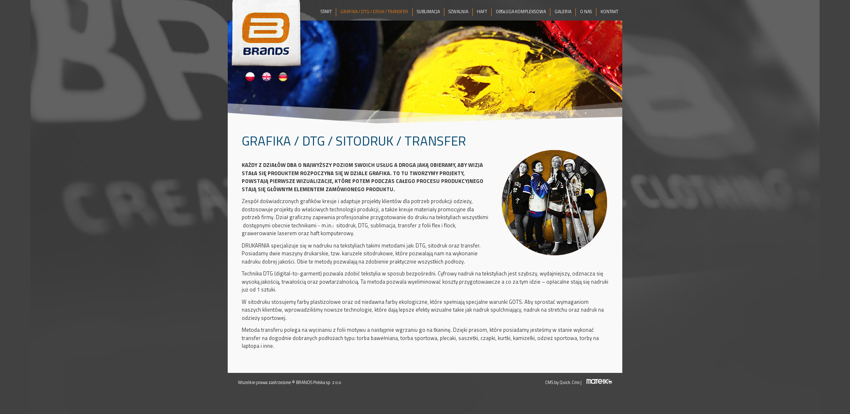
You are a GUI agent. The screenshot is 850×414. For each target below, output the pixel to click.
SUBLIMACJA (428, 11)
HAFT (482, 11)
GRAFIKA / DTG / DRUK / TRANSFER (374, 11)
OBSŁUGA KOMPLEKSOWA (521, 11)
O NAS (586, 11)
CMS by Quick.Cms (562, 382)
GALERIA (562, 11)
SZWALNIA (458, 11)
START (326, 11)
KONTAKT (609, 11)
